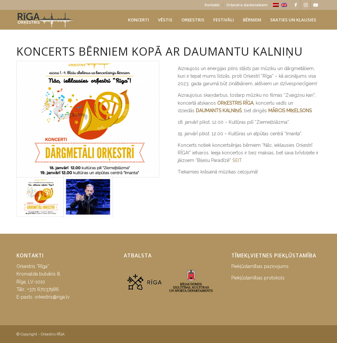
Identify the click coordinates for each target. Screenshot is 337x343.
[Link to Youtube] (316, 5)
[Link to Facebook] (295, 5)
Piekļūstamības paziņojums (260, 266)
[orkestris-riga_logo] (45, 20)
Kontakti (212, 4)
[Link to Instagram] (305, 5)
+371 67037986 (43, 289)
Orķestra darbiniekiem (247, 4)
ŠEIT (237, 160)
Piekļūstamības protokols (258, 277)
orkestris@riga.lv (52, 297)
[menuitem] (212, 5)
